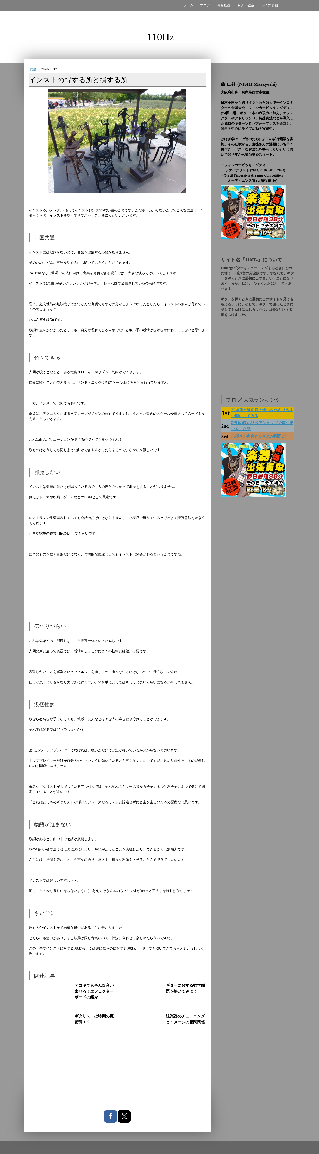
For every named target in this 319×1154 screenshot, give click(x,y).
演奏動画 (224, 5)
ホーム (188, 5)
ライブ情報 (269, 5)
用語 (34, 69)
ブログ (205, 5)
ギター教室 (245, 5)
